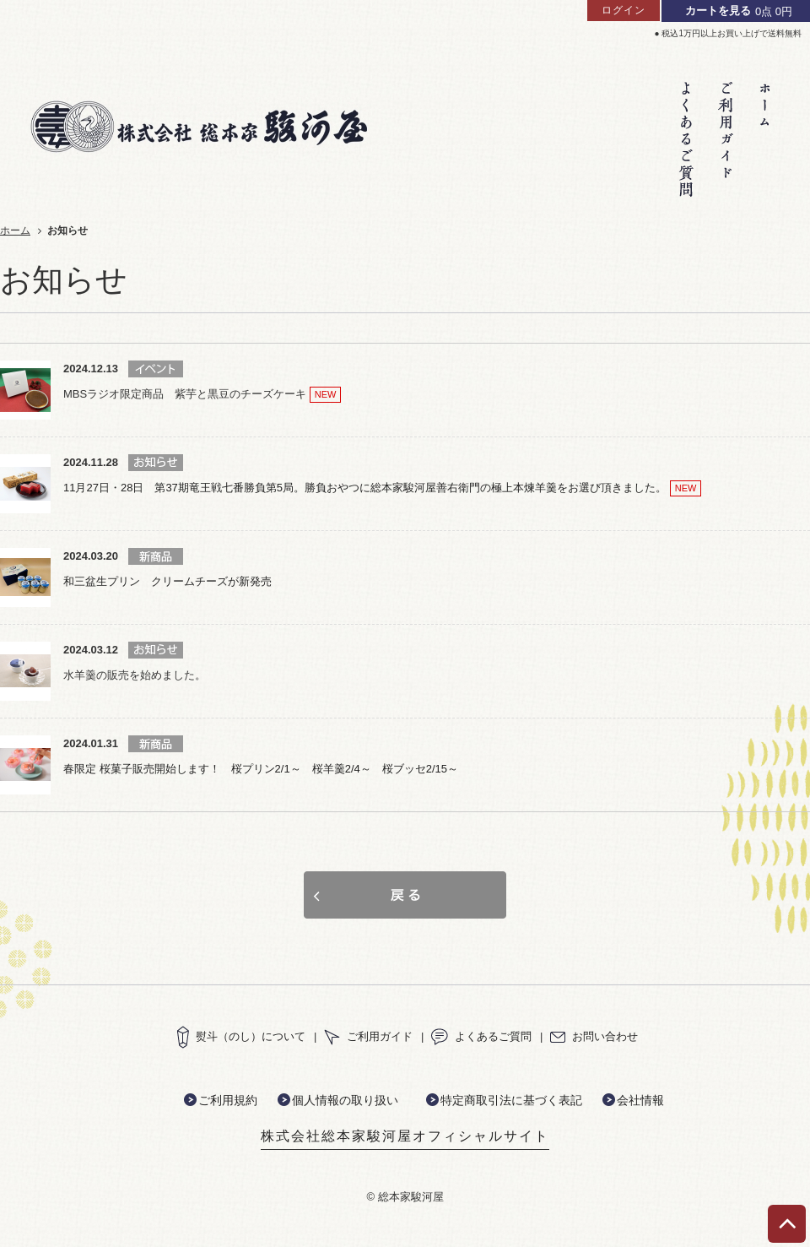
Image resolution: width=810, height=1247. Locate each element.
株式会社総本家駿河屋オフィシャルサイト (405, 1136)
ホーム (15, 230)
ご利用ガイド (368, 1036)
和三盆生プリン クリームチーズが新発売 (167, 581)
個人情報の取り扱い (345, 1100)
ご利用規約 (227, 1100)
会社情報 (640, 1100)
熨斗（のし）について (240, 1036)
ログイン (623, 10)
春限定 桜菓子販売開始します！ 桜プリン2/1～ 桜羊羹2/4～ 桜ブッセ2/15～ (260, 768)
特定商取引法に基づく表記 (511, 1100)
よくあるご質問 (481, 1036)
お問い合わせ (594, 1036)
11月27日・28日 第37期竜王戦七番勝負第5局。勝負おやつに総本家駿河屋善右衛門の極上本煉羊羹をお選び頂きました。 (365, 487)
